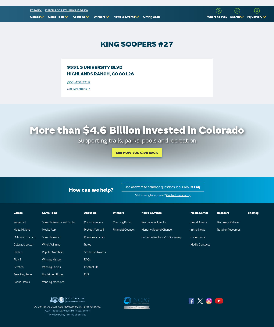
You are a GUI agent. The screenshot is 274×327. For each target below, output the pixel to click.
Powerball (20, 222)
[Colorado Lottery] (15, 14)
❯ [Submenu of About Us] (87, 17)
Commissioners (93, 222)
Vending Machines (53, 282)
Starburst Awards (95, 252)
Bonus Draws (22, 282)
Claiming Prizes (122, 222)
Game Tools (56, 17)
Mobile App (49, 230)
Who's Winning (51, 244)
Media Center (199, 213)
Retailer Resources (228, 230)
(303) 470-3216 (78, 82)
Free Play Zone (23, 274)
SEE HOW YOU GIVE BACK (137, 153)
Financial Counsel (123, 230)
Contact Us (91, 267)
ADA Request (53, 310)
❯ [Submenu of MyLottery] (264, 17)
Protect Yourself (94, 230)
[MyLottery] (257, 11)
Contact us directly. (178, 195)
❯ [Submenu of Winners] (107, 17)
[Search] (237, 11)
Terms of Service (76, 314)
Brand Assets (198, 222)
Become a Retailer (228, 222)
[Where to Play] (219, 11)
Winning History (52, 259)
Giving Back (151, 17)
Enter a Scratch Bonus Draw (66, 10)
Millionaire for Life (24, 237)
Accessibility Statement (76, 310)
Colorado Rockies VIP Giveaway (161, 237)
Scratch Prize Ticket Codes (59, 222)
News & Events (124, 17)
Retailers (223, 213)
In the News (197, 230)
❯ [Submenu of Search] (242, 17)
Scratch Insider (51, 237)
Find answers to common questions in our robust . (162, 187)
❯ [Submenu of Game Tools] (66, 17)
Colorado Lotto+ (24, 244)
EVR (86, 274)
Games (35, 17)
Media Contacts (200, 244)
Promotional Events (153, 222)
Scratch (18, 267)
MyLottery (254, 17)
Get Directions (78, 89)
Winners (99, 17)
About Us (79, 17)
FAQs (87, 259)
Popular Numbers (52, 252)
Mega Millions (22, 230)
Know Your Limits (94, 237)
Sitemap (253, 213)
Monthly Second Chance (156, 230)
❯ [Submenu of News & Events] (137, 17)
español (36, 10)
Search (235, 17)
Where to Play (217, 17)
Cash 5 (18, 252)
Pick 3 (17, 259)
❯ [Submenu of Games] (42, 17)
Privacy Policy (57, 314)
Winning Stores (51, 267)
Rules (87, 244)
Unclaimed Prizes (52, 274)
